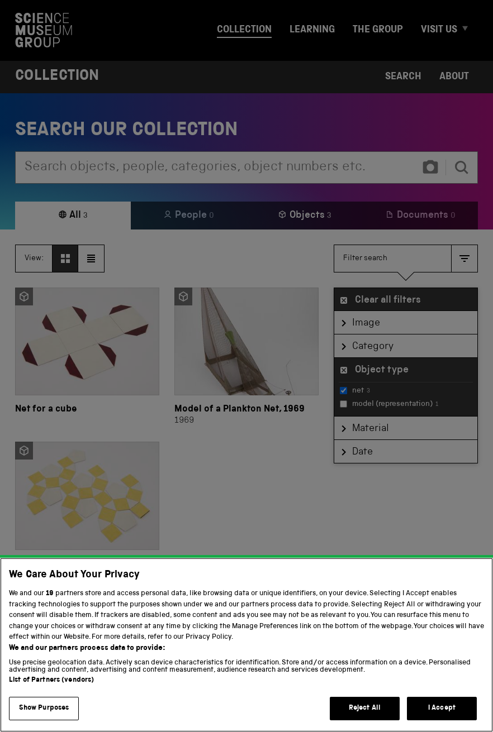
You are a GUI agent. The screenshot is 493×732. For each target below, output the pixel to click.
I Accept (442, 715)
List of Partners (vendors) (51, 687)
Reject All (365, 715)
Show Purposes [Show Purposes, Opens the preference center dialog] (44, 715)
